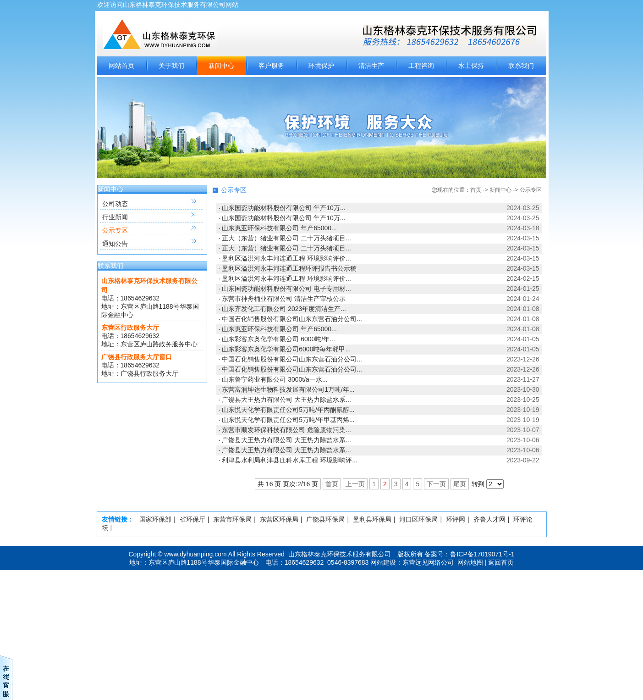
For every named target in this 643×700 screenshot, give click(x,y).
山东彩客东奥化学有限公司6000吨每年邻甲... (286, 349)
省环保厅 (192, 519)
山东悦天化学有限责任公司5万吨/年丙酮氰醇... (288, 409)
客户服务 (271, 65)
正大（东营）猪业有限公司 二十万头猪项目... (286, 238)
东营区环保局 (279, 519)
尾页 (459, 484)
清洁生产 (371, 65)
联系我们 (521, 65)
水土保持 (471, 65)
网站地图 (470, 562)
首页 (475, 190)
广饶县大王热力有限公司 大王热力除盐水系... (286, 399)
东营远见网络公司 (428, 562)
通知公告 (115, 243)
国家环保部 (155, 519)
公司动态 (115, 203)
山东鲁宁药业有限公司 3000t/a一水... (274, 379)
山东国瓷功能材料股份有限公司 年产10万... (283, 207)
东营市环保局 (232, 519)
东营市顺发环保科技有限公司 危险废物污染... (286, 429)
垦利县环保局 (372, 519)
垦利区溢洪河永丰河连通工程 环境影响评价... (286, 258)
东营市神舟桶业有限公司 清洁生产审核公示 (284, 298)
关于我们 (171, 65)
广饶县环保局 (325, 519)
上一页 (355, 484)
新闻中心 (221, 65)
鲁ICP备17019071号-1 (482, 554)
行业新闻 (115, 217)
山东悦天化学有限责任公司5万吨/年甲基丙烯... (288, 419)
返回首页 (501, 562)
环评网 (455, 519)
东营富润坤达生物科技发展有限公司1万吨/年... (288, 389)
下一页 (436, 484)
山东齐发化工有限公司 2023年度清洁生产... (284, 308)
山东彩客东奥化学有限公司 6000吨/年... (278, 339)
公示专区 (115, 230)
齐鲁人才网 (489, 519)
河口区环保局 (418, 519)
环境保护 (321, 65)
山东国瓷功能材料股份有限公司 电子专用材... (286, 288)
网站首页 (121, 65)
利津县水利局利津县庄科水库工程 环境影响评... (289, 460)
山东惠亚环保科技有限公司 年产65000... (279, 228)
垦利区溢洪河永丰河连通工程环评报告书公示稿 (289, 268)
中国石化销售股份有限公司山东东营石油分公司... (292, 318)
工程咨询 (421, 65)
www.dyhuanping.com (196, 554)
